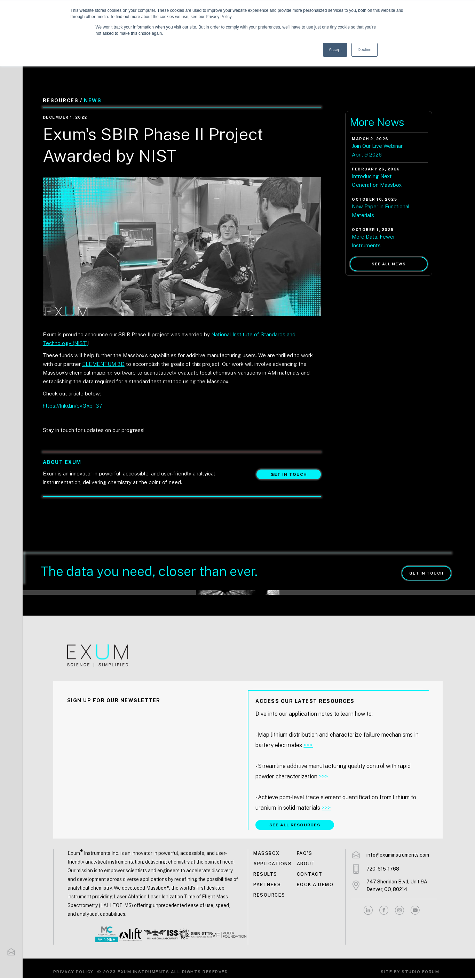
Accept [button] (335, 49)
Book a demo (315, 884)
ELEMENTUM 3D (103, 364)
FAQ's (304, 853)
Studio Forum (420, 971)
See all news (389, 264)
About (306, 863)
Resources (269, 895)
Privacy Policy (73, 971)
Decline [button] (364, 49)
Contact (310, 874)
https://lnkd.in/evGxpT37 (72, 406)
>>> (308, 745)
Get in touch (288, 474)
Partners (267, 884)
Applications (272, 863)
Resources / (62, 100)
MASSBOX (266, 853)
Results (265, 874)
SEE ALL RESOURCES (294, 825)
